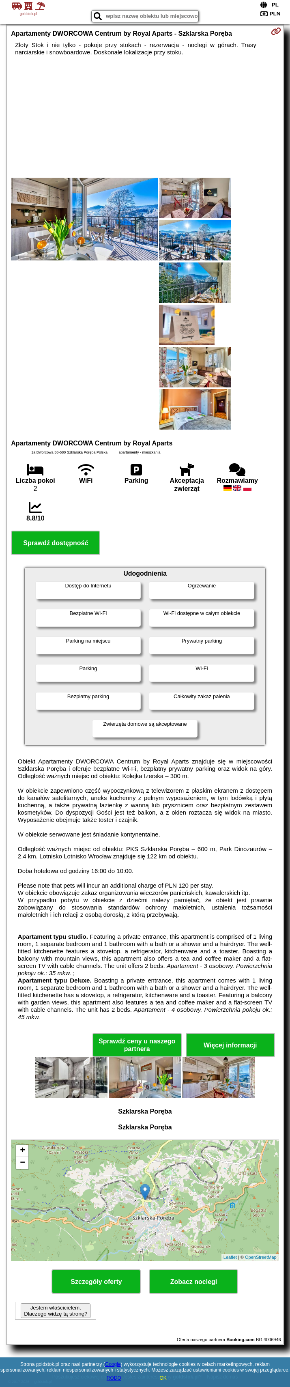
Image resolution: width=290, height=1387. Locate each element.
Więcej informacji (230, 1045)
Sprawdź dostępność (55, 543)
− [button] (22, 1163)
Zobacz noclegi (193, 1281)
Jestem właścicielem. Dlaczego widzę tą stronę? (55, 1311)
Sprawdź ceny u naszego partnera (137, 1045)
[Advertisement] (145, 117)
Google (113, 1364)
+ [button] (22, 1151)
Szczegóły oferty (96, 1281)
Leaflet (230, 1257)
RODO (114, 1378)
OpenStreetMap (261, 1257)
